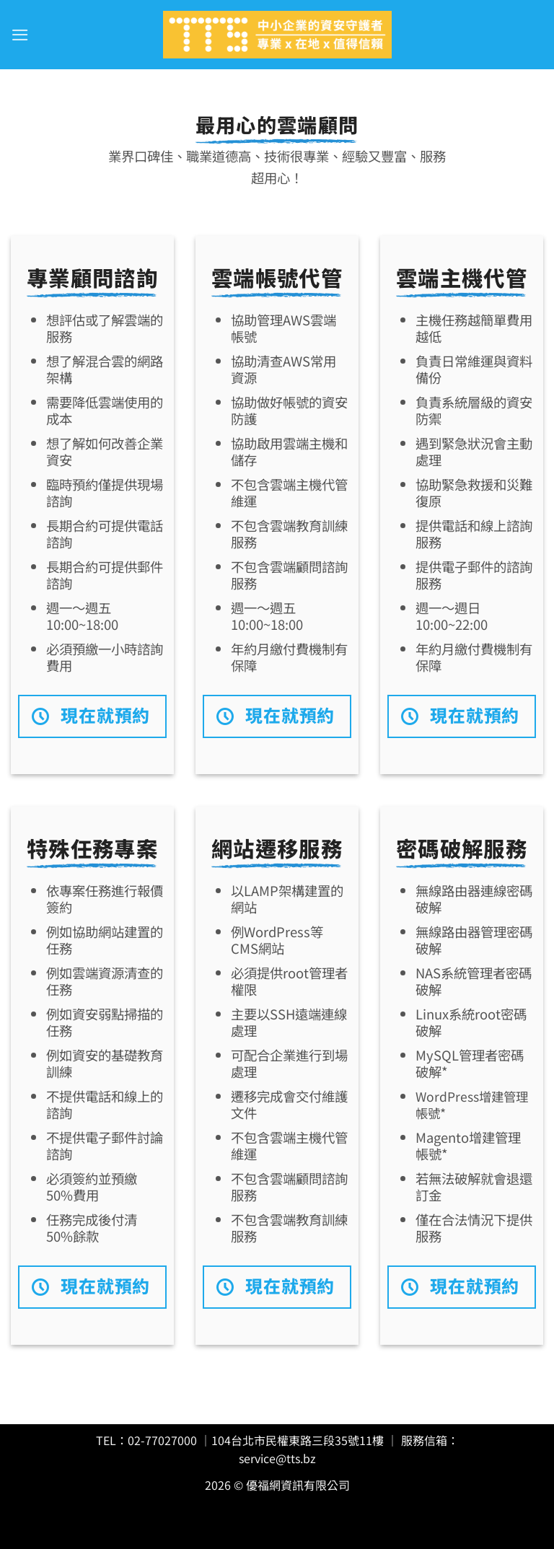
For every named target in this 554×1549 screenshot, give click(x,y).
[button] (19, 34)
